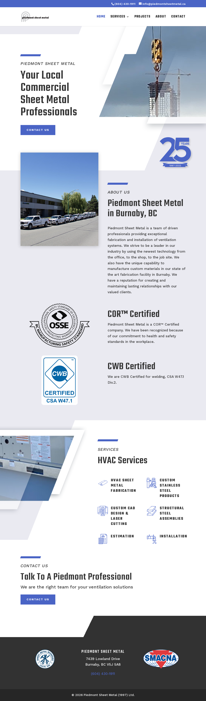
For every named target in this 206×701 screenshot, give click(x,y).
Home (101, 17)
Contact (178, 17)
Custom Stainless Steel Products (170, 488)
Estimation (122, 536)
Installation (173, 536)
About (161, 17)
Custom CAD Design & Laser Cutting (123, 516)
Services (117, 17)
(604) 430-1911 (124, 3)
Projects (142, 17)
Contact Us (38, 129)
